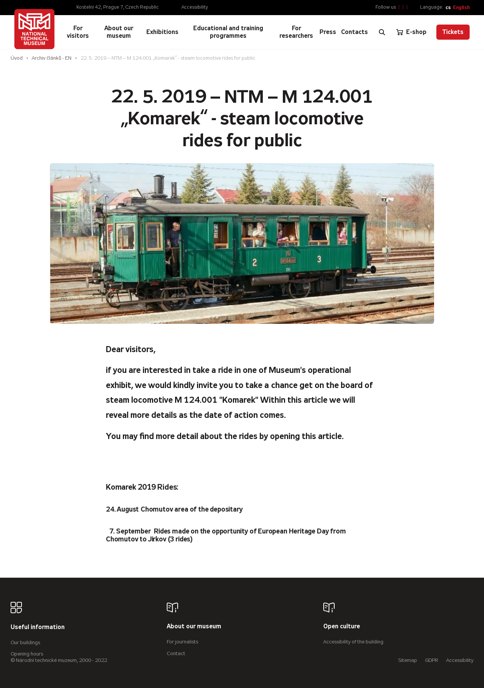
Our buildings (25, 642)
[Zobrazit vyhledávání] (381, 32)
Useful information (38, 627)
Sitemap (407, 660)
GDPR (431, 660)
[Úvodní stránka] (34, 29)
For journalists (182, 642)
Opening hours (27, 654)
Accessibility (195, 7)
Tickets (453, 32)
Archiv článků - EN (51, 58)
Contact (176, 653)
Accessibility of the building (353, 642)
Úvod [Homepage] (17, 58)
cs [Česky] (448, 7)
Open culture (341, 626)
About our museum (194, 626)
